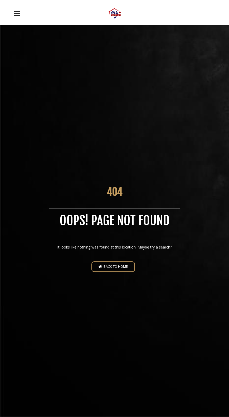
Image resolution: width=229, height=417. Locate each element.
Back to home (113, 266)
